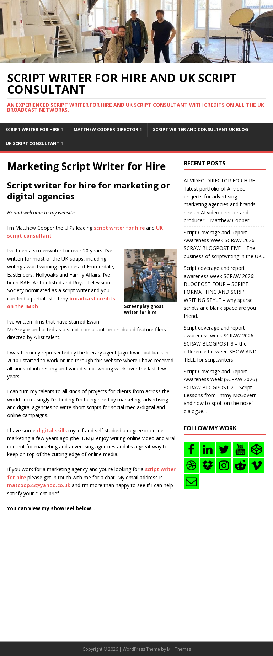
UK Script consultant (32, 143)
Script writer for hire (32, 130)
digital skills (52, 430)
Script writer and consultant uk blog (200, 130)
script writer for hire (119, 227)
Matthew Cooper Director (106, 130)
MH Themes (179, 649)
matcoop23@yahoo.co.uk (38, 485)
